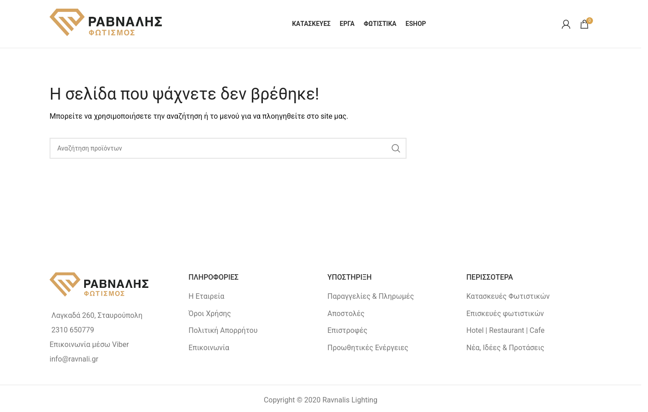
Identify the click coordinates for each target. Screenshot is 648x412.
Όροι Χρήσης (210, 313)
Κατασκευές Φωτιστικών (508, 296)
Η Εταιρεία (207, 296)
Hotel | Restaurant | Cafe (506, 330)
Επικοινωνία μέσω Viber (89, 344)
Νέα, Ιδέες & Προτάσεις (505, 347)
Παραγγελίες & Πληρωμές (370, 296)
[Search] (228, 148)
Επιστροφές (347, 330)
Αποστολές (346, 313)
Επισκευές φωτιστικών (505, 313)
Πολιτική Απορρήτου (223, 330)
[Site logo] (106, 23)
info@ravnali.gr (74, 359)
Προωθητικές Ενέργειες (367, 347)
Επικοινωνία (209, 347)
